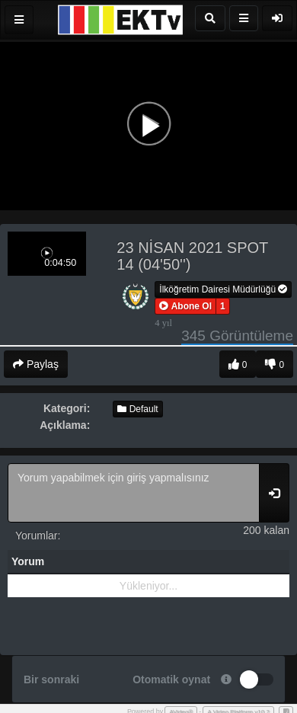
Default (137, 409)
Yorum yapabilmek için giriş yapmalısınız (134, 493)
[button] (185, 306)
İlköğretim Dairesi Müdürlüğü (223, 289)
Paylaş (36, 364)
